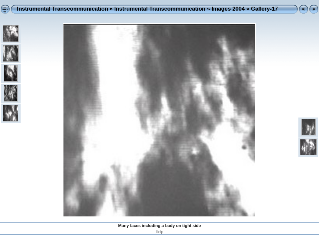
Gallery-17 (264, 9)
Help (159, 232)
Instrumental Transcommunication (62, 9)
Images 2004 (228, 9)
